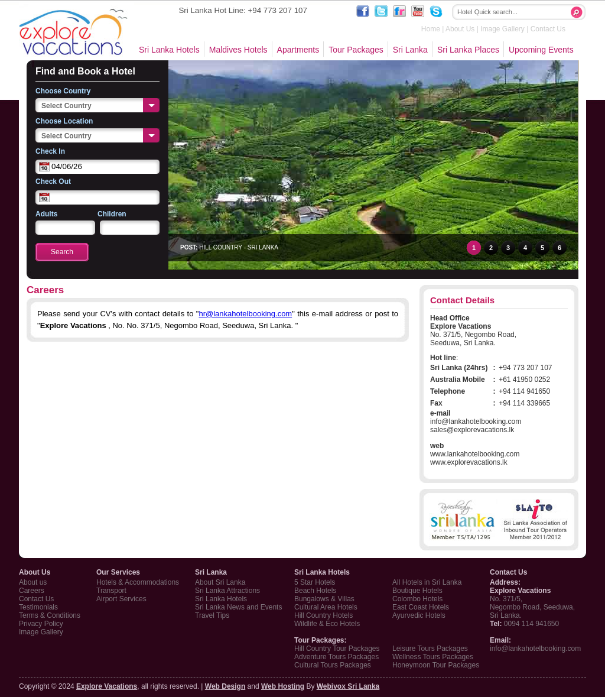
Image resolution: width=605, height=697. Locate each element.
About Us (459, 29)
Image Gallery (502, 29)
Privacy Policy (41, 624)
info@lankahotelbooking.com (475, 421)
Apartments (298, 49)
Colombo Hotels (417, 599)
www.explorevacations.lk (469, 462)
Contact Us (548, 29)
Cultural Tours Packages (332, 665)
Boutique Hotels (417, 590)
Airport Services (121, 599)
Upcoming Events (541, 49)
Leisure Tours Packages (430, 648)
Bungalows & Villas (324, 599)
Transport (111, 590)
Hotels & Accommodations (137, 582)
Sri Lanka (410, 49)
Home (430, 29)
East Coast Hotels (420, 607)
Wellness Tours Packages (432, 657)
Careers (31, 590)
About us (33, 582)
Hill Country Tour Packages (337, 648)
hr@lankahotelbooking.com (245, 313)
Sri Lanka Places (468, 49)
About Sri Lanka (220, 582)
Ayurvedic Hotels (418, 615)
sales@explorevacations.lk (472, 430)
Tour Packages (355, 49)
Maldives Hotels (238, 49)
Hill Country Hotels (323, 615)
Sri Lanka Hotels (169, 49)
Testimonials (38, 607)
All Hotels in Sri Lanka (426, 582)
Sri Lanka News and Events (238, 607)
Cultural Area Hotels (325, 607)
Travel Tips (212, 615)
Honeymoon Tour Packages (435, 665)
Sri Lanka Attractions (227, 590)
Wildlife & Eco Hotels (327, 624)
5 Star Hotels (314, 582)
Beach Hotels (315, 590)
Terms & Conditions (49, 615)
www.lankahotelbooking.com (474, 454)
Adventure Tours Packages (336, 657)
